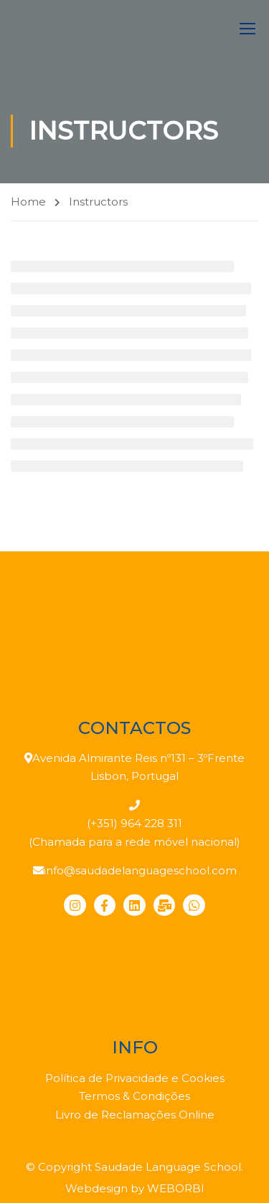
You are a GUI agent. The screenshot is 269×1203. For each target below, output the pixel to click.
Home (28, 201)
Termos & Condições (134, 1096)
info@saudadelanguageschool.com (140, 870)
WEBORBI (175, 1188)
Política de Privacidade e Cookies (135, 1078)
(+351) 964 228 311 (134, 823)
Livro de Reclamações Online (134, 1114)
